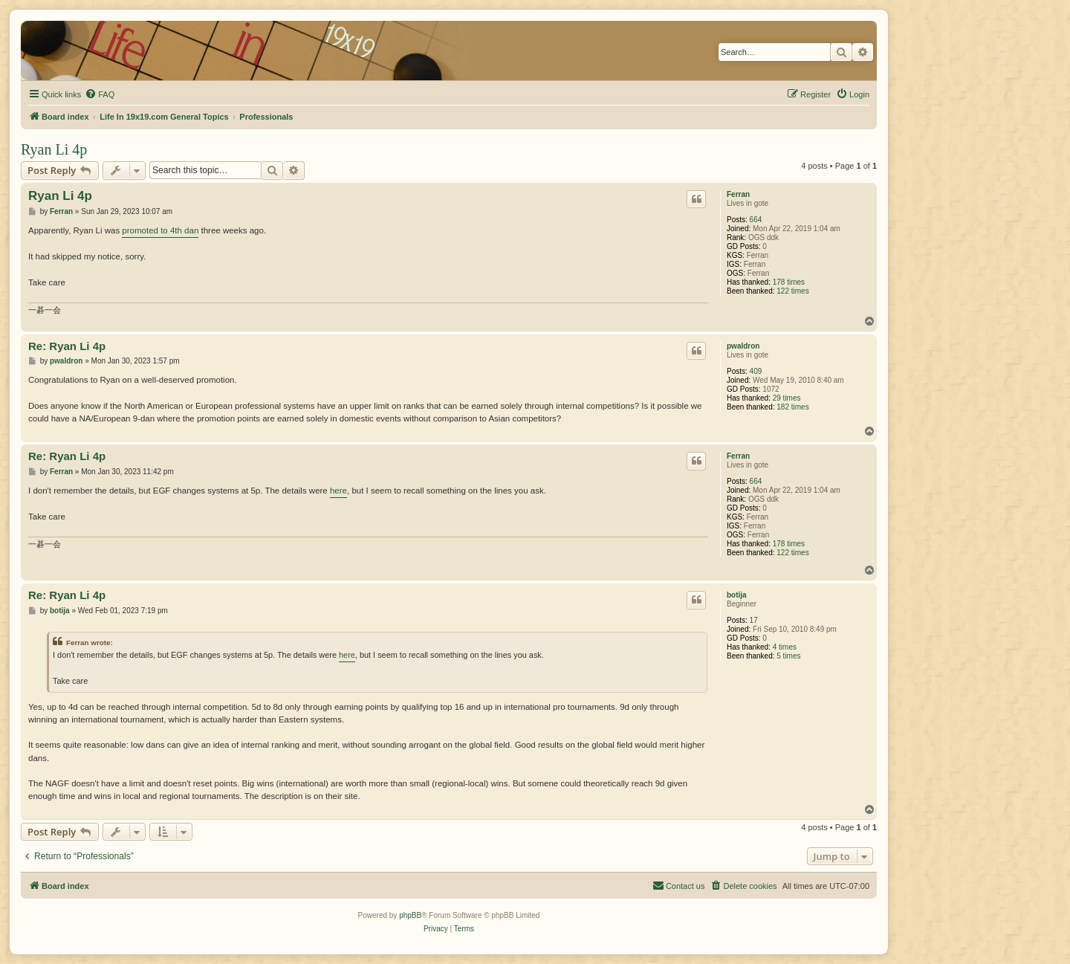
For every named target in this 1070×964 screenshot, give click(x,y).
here (338, 490)
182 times (792, 407)
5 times (788, 656)
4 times (785, 647)
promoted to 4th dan (160, 230)
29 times (787, 398)
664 (756, 220)
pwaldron (743, 346)
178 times (789, 282)
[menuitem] (99, 94)
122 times (792, 291)
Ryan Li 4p (54, 149)
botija (737, 595)
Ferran (738, 194)
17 (754, 620)
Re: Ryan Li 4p (67, 346)
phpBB (410, 915)
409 (756, 371)
